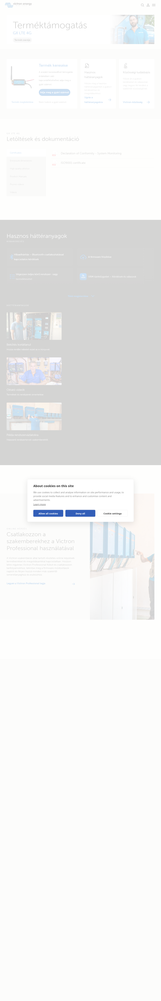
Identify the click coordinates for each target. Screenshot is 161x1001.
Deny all (80, 513)
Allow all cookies (48, 513)
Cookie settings (112, 513)
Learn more (39, 504)
